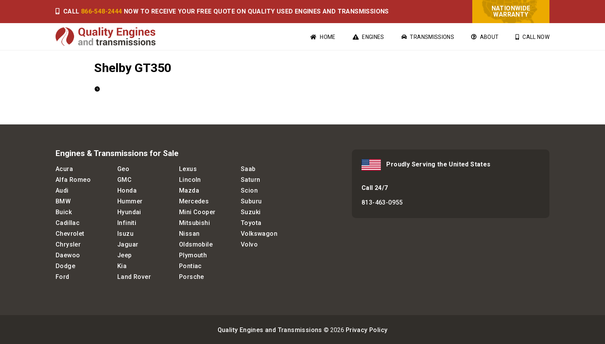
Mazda (189, 190)
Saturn (250, 179)
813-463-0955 (382, 202)
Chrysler (68, 244)
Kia (122, 266)
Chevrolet (70, 233)
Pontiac (190, 266)
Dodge (65, 266)
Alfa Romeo (73, 179)
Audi (62, 190)
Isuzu (125, 233)
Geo (123, 169)
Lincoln (190, 179)
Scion (249, 190)
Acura (64, 169)
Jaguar (127, 244)
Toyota (251, 223)
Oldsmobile (196, 244)
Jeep (124, 255)
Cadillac (67, 223)
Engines (368, 37)
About (485, 37)
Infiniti (126, 223)
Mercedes (194, 201)
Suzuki (250, 212)
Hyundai (129, 212)
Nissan (189, 233)
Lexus (188, 169)
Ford (62, 276)
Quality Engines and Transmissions (270, 330)
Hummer (129, 201)
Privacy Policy (367, 330)
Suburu (251, 201)
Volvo (249, 244)
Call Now (532, 37)
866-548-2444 (101, 11)
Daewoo (68, 255)
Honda (127, 190)
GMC (124, 179)
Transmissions (427, 37)
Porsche (191, 276)
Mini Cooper (197, 212)
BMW (63, 201)
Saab (248, 169)
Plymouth (193, 255)
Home (322, 37)
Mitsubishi (194, 223)
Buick (64, 212)
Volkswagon (259, 233)
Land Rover (134, 276)
